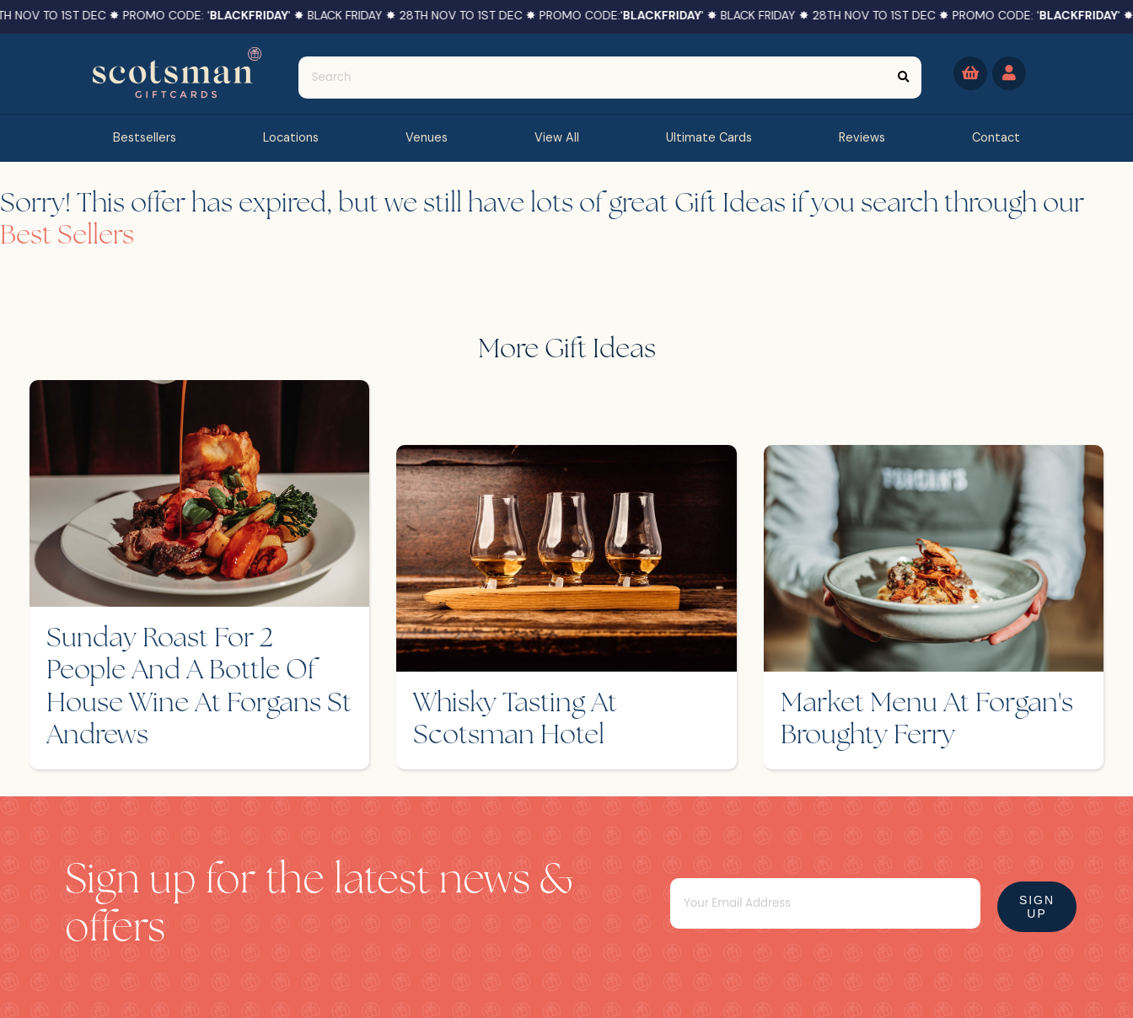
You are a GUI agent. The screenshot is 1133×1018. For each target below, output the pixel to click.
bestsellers (144, 137)
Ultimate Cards (709, 137)
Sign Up (1037, 906)
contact (996, 137)
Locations (291, 137)
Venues (426, 137)
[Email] (825, 903)
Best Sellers (67, 236)
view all (556, 137)
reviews (862, 137)
